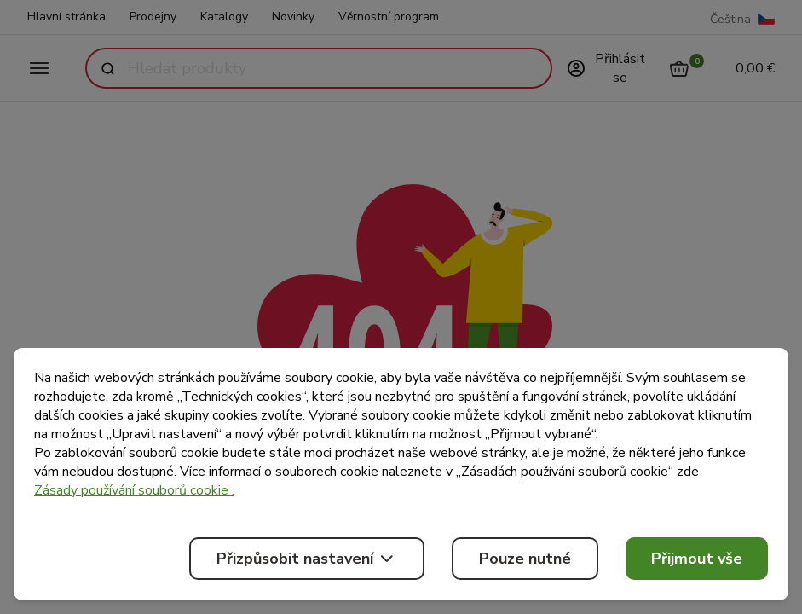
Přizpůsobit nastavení (306, 558)
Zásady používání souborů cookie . (134, 490)
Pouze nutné (525, 558)
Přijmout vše (696, 558)
